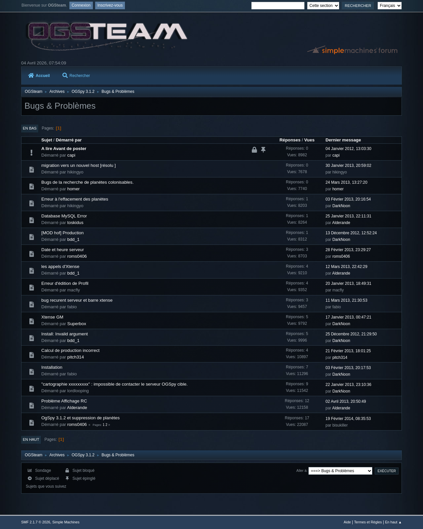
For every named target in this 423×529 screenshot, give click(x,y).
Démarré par (69, 139)
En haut (31, 439)
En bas (30, 128)
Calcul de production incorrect (70, 350)
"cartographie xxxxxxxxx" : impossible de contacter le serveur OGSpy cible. (114, 384)
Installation (51, 367)
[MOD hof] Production (62, 232)
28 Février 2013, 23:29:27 (348, 249)
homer (73, 188)
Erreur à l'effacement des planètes (74, 199)
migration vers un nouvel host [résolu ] (78, 165)
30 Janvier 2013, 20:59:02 (348, 165)
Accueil (39, 75)
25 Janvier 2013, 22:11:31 (348, 216)
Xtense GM (52, 317)
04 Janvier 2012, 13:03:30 (348, 148)
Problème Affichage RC (64, 400)
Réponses (290, 139)
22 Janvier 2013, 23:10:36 (348, 384)
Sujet (46, 139)
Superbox (76, 323)
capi (71, 155)
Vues (309, 139)
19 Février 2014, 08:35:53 (348, 418)
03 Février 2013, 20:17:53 (348, 367)
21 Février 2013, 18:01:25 (348, 351)
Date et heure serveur (62, 249)
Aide (347, 522)
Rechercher (76, 75)
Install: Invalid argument (64, 333)
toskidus (75, 222)
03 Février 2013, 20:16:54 (348, 199)
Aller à (301, 470)
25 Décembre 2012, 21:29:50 (351, 334)
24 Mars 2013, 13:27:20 (346, 182)
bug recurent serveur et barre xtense (77, 300)
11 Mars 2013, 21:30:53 (346, 300)
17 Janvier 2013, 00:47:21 (348, 317)
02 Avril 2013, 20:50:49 (346, 401)
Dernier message (343, 139)
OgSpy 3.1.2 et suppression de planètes (80, 417)
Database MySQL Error (64, 215)
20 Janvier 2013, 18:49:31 (348, 283)
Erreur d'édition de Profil (65, 283)
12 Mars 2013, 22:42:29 (346, 266)
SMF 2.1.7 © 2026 (35, 522)
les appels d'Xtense (60, 266)
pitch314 (75, 357)
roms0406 (77, 256)
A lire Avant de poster (63, 148)
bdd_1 (73, 239)
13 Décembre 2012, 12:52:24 (351, 233)
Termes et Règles (368, 522)
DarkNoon (341, 206)
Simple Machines (65, 522)
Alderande (341, 222)
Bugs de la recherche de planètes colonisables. (87, 182)
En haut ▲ (393, 522)
